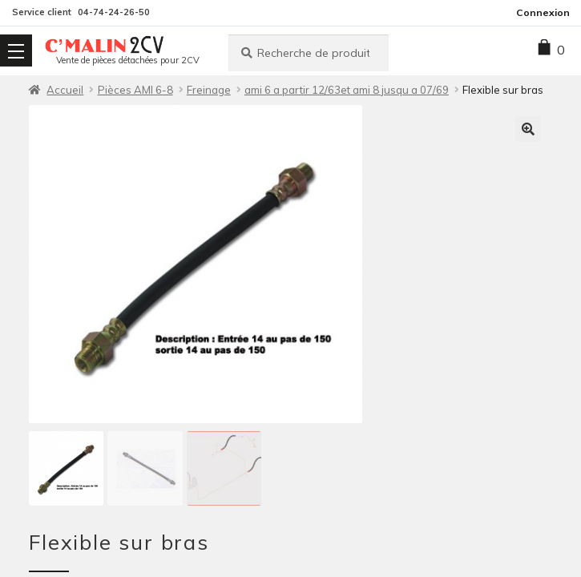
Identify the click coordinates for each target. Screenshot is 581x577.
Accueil (64, 89)
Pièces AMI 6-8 (135, 89)
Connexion (543, 12)
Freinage (209, 89)
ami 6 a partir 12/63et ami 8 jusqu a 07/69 (346, 89)
